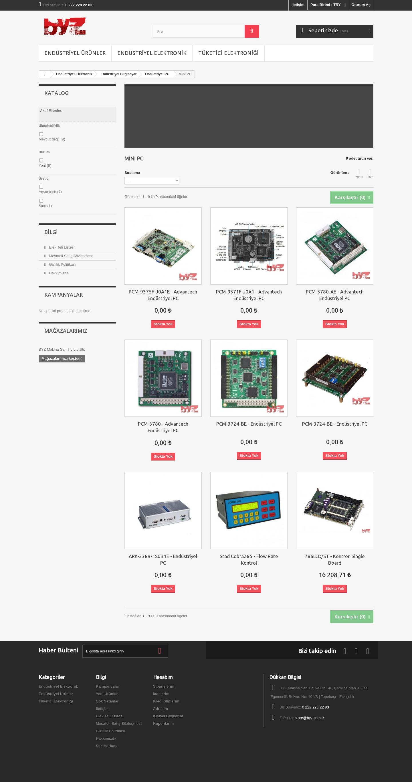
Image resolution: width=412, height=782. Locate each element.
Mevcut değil (52, 139)
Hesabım (163, 677)
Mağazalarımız (65, 330)
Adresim (160, 708)
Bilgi (51, 232)
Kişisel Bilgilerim (168, 716)
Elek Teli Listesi (61, 247)
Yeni (45, 165)
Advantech (50, 192)
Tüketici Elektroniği (228, 52)
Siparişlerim (163, 686)
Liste (370, 173)
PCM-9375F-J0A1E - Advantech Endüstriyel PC (163, 295)
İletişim (298, 5)
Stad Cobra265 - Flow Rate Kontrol (249, 559)
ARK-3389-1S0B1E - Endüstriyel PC (163, 559)
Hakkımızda (58, 273)
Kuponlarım (163, 723)
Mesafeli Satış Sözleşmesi (70, 256)
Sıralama (132, 172)
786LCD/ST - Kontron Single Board (335, 559)
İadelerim (161, 694)
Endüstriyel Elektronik (152, 52)
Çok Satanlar (107, 701)
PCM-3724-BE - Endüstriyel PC (249, 423)
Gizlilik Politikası (62, 264)
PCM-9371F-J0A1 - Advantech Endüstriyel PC (249, 295)
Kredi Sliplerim (166, 701)
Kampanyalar (63, 294)
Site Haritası (106, 746)
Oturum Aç (361, 5)
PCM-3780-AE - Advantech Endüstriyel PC (335, 295)
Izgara (358, 173)
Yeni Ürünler (107, 694)
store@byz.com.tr (309, 718)
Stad (45, 206)
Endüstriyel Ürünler (75, 52)
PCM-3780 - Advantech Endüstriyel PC (163, 427)
